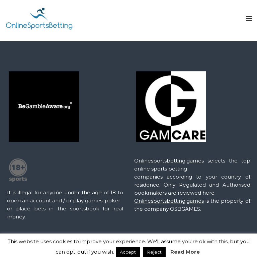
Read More (185, 252)
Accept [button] (128, 252)
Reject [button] (154, 252)
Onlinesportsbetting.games (169, 160)
